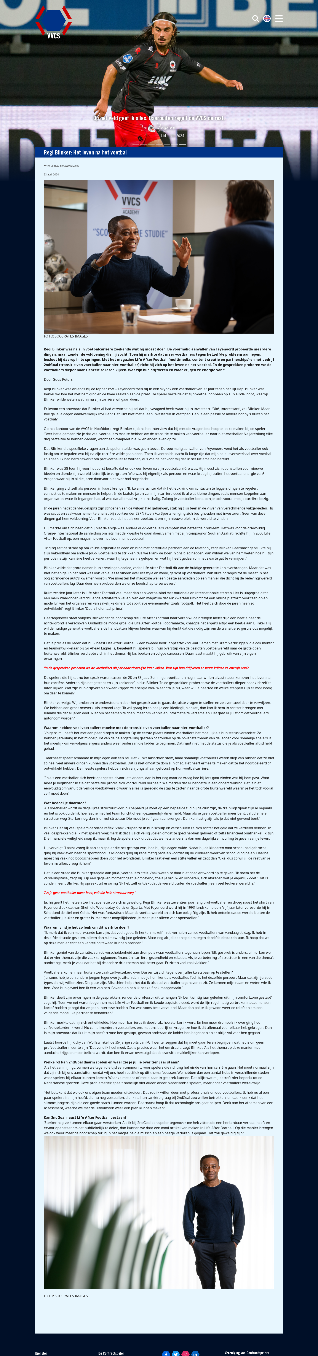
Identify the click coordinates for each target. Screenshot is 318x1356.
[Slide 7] (182, 144)
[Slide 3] (151, 144)
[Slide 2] (143, 144)
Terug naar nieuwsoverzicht (61, 165)
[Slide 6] (174, 144)
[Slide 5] (167, 144)
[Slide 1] (136, 144)
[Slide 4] (159, 144)
